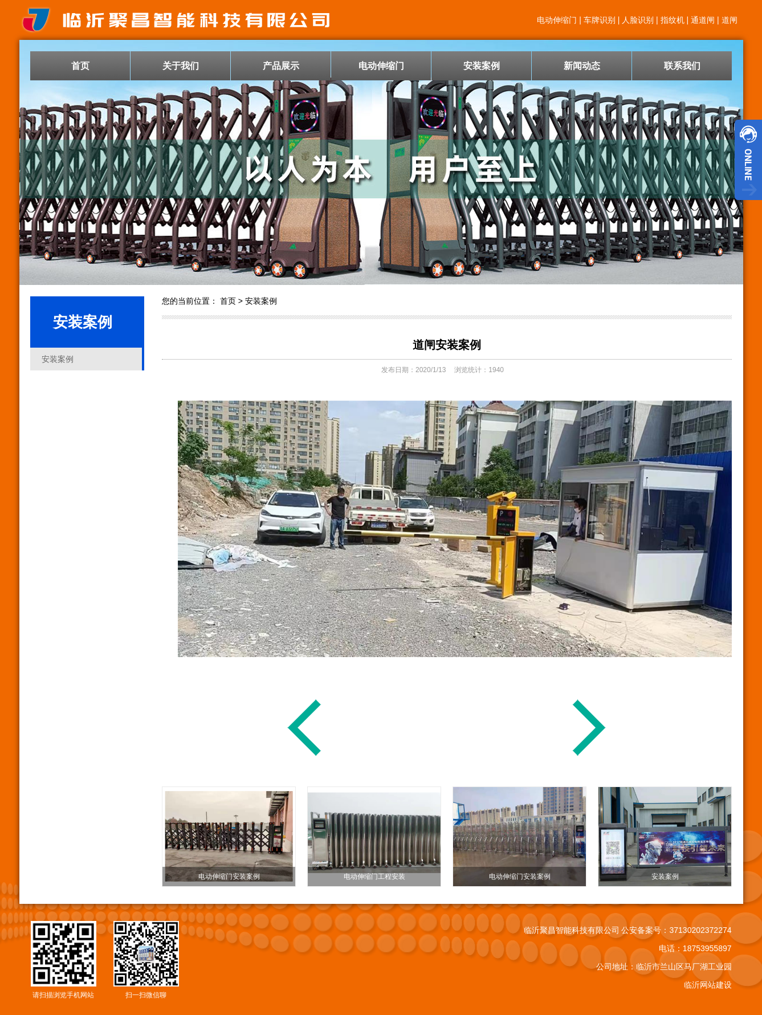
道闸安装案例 (447, 345)
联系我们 (682, 66)
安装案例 (481, 66)
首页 (80, 66)
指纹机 (672, 20)
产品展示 (281, 66)
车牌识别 (600, 20)
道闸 (729, 20)
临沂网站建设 (708, 984)
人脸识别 (638, 20)
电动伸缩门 (557, 20)
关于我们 (180, 66)
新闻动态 (582, 66)
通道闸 (703, 20)
